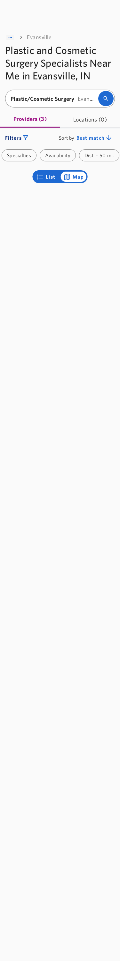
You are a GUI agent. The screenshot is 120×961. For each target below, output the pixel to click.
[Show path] (10, 37)
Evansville (39, 37)
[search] (106, 98)
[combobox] (54, 98)
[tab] (30, 119)
